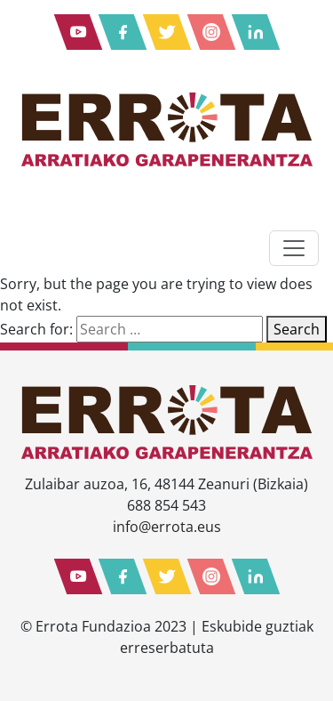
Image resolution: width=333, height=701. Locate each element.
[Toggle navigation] (294, 248)
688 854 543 (166, 505)
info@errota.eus (167, 526)
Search (297, 329)
